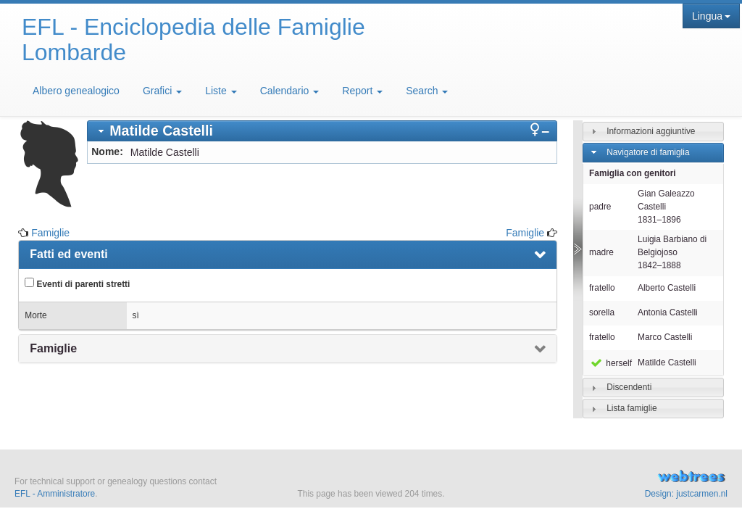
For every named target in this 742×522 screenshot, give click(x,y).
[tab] (322, 130)
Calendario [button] (290, 90)
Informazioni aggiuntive (650, 131)
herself (610, 363)
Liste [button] (220, 90)
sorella (601, 312)
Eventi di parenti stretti (77, 283)
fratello (602, 288)
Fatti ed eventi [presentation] (69, 254)
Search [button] (427, 90)
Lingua (711, 16)
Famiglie (50, 233)
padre (600, 207)
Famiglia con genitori (632, 173)
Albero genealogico (76, 90)
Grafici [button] (162, 90)
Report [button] (362, 90)
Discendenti (628, 387)
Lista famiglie (631, 408)
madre (601, 252)
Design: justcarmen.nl (686, 494)
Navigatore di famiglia (647, 152)
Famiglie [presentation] (53, 348)
